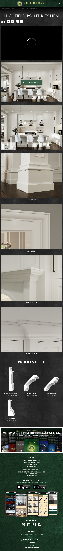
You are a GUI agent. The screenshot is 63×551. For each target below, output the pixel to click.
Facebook (39, 524)
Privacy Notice (31, 545)
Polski (42, 534)
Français (31, 534)
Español (26, 534)
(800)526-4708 (33, 464)
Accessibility (31, 542)
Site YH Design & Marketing (31, 548)
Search (60, 3)
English (20, 534)
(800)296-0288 (33, 474)
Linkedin (28, 524)
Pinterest (34, 524)
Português (37, 534)
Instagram (23, 524)
